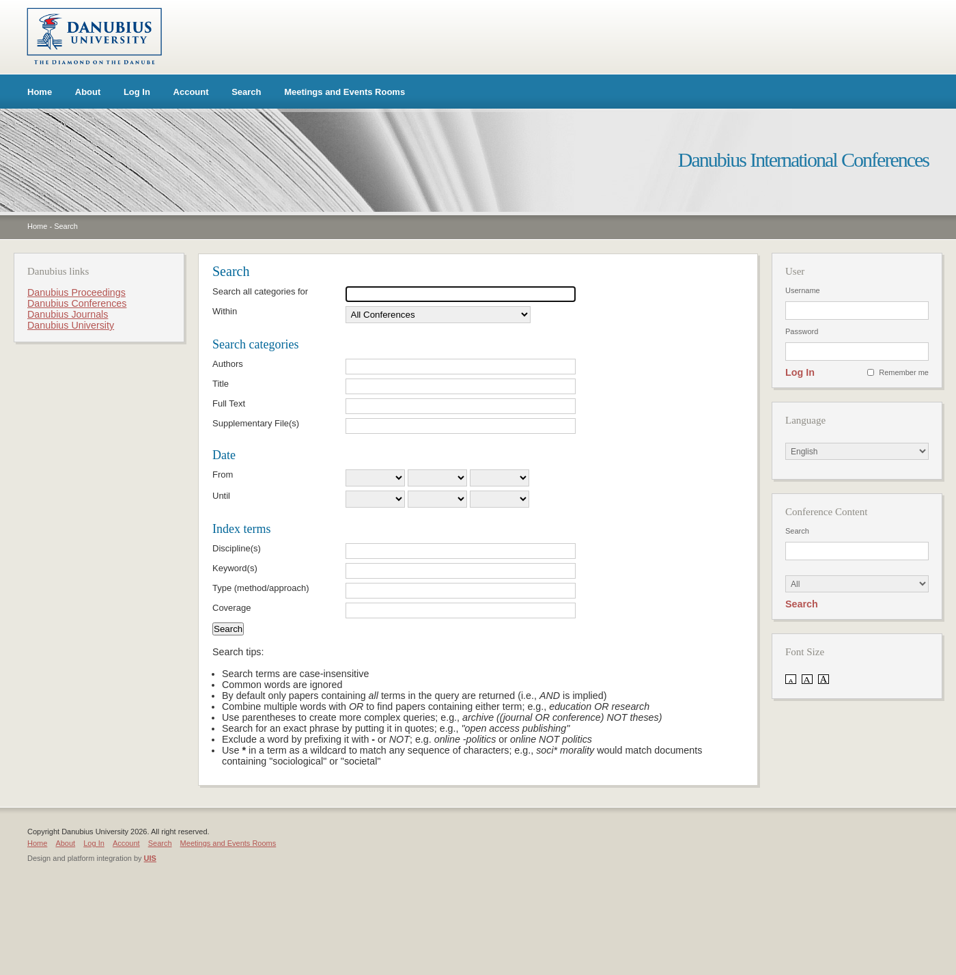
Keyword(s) (234, 568)
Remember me (904, 372)
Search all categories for (260, 291)
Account (191, 92)
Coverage (231, 608)
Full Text (228, 403)
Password (801, 331)
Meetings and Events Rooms (344, 92)
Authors (227, 364)
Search (246, 92)
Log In (137, 92)
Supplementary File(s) (255, 423)
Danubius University (70, 325)
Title (220, 384)
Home (39, 92)
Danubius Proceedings (76, 292)
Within (224, 311)
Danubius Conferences (76, 303)
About (88, 92)
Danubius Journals (67, 314)
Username (802, 290)
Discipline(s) (236, 548)
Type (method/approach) (260, 588)
